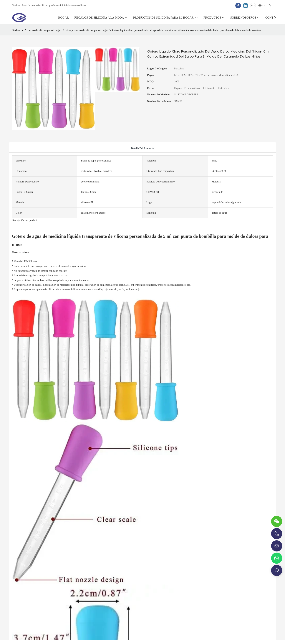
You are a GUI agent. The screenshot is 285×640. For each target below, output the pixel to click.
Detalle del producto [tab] (142, 148)
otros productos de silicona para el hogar (87, 30)
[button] (275, 17)
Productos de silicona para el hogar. (42, 30)
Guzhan (16, 30)
